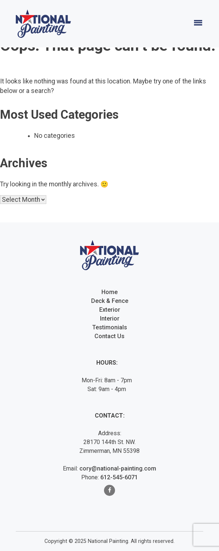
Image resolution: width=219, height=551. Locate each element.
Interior (109, 318)
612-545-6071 (119, 477)
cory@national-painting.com (117, 468)
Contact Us (109, 336)
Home (109, 292)
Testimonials (109, 327)
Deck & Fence (109, 300)
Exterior (109, 309)
